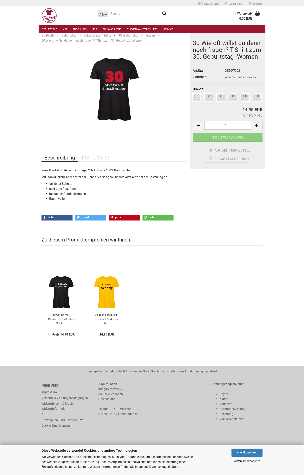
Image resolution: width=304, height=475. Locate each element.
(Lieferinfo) (250, 77)
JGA (94, 29)
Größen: (198, 89)
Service (168, 29)
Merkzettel (255, 3)
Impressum (49, 392)
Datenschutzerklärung (164, 467)
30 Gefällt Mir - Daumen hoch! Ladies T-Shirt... (61, 318)
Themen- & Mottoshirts (142, 29)
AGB (44, 414)
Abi (65, 29)
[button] (57, 218)
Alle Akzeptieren (247, 452)
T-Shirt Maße (95, 158)
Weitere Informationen (247, 461)
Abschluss (80, 29)
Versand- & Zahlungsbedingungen (64, 398)
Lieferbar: (200, 77)
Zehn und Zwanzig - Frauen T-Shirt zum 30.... (106, 318)
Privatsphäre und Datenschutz (62, 420)
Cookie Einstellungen (55, 425)
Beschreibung (59, 158)
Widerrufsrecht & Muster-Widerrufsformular (58, 406)
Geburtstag (49, 29)
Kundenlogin (233, 3)
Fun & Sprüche (112, 29)
